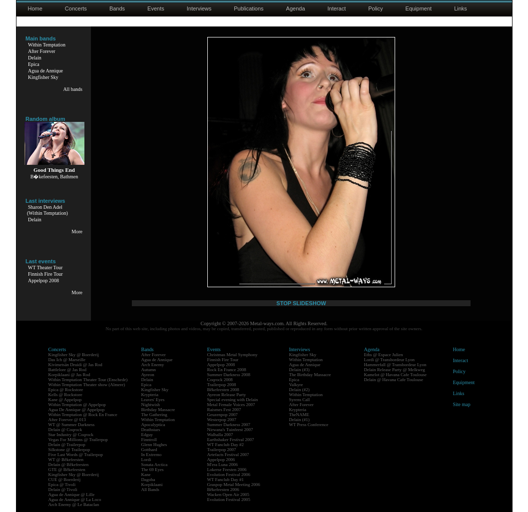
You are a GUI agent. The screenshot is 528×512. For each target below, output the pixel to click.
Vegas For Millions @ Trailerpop (78, 439)
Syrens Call (299, 399)
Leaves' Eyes (153, 399)
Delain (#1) (299, 419)
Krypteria (149, 394)
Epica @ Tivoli (62, 484)
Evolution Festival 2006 (229, 474)
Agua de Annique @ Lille (71, 494)
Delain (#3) (299, 369)
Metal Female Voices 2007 (231, 404)
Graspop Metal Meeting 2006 (233, 484)
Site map (462, 404)
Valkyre (296, 384)
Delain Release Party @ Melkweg (394, 369)
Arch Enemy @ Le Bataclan (73, 504)
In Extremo (151, 454)
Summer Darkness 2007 (229, 424)
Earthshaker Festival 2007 (230, 439)
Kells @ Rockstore (65, 394)
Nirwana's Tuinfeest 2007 (230, 429)
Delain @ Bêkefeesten (68, 464)
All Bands (150, 489)
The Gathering (154, 414)
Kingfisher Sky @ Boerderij (73, 354)
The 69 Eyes (152, 469)
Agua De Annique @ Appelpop (76, 409)
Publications (248, 8)
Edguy (147, 434)
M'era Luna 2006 (222, 464)
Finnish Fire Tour (45, 274)
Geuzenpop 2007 (222, 414)
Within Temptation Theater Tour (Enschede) (88, 379)
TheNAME (299, 414)
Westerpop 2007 (222, 419)
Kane (146, 474)
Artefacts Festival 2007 (228, 454)
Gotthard (149, 449)
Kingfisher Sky (43, 77)
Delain (34, 57)
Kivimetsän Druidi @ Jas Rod (75, 364)
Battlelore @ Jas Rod (67, 369)
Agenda (295, 8)
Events (155, 8)
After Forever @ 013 (67, 419)
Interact (337, 8)
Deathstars (150, 429)
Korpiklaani (152, 484)
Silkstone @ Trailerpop (69, 449)
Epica (33, 64)
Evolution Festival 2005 (229, 499)
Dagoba (148, 479)
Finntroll (149, 439)
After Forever (41, 51)
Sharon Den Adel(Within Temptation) (47, 210)
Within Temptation (46, 44)
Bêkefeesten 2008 (223, 389)
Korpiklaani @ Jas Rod (69, 374)
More (76, 231)
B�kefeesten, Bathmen (54, 176)
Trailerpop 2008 (221, 384)
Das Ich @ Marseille (67, 359)
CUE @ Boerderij (64, 479)
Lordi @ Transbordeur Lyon (389, 359)
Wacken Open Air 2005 (228, 494)
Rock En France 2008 (226, 369)
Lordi (146, 459)
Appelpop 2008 (43, 280)
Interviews (199, 8)
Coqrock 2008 (220, 379)
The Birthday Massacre (310, 374)
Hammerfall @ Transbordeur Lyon (395, 364)
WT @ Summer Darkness (71, 424)
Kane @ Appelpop (65, 399)
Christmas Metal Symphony (232, 354)
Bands (117, 8)
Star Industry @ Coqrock (71, 434)
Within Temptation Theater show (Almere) (86, 384)
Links (460, 8)
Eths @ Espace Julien (383, 354)
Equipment (419, 8)
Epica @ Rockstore (65, 389)
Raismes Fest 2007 (224, 409)
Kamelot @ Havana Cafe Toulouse (395, 374)
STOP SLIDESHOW (301, 303)
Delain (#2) (299, 389)
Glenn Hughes (154, 444)
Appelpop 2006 (221, 459)
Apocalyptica (153, 424)
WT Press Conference (309, 424)
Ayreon (147, 374)
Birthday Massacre (158, 409)
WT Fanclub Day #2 (225, 444)
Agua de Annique (45, 70)
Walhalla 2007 (220, 434)
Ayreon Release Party (226, 394)
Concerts (76, 8)
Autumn (148, 369)
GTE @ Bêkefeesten (66, 469)
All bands (72, 89)
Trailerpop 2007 (221, 449)
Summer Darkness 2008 (229, 374)
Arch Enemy (152, 364)
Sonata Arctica (154, 464)
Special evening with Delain (232, 399)
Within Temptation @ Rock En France (82, 414)
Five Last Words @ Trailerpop (75, 454)
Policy (375, 8)
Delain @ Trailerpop (66, 444)
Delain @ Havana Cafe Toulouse (393, 379)
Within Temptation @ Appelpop (77, 404)
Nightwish (150, 404)
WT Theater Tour (45, 267)
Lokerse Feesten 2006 (227, 469)
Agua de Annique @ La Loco (74, 499)
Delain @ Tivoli (62, 489)
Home (35, 8)
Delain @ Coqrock (65, 429)
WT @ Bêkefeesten (66, 459)
